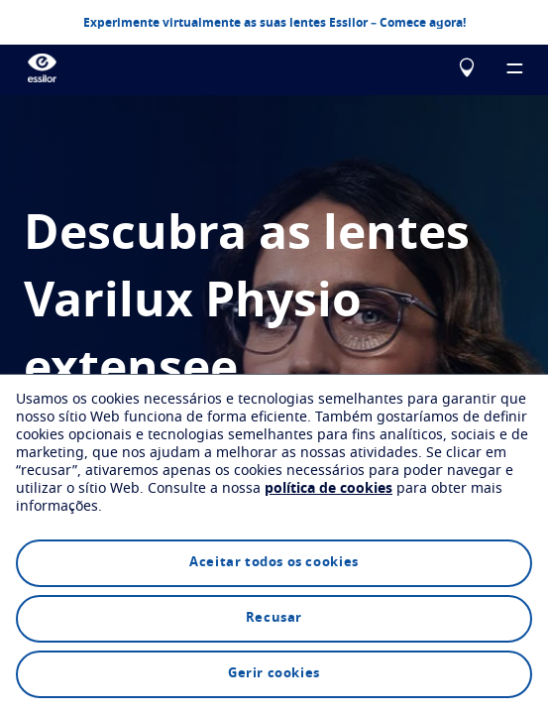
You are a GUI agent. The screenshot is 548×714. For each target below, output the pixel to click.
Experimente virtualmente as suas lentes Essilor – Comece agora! (274, 22)
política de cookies (328, 489)
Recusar (274, 618)
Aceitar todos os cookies (273, 562)
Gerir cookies (274, 673)
